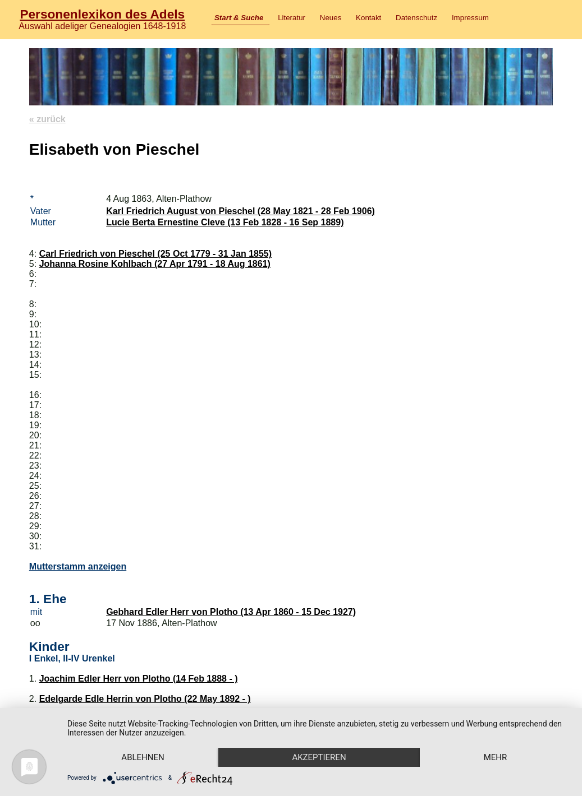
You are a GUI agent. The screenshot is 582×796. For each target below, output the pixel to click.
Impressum (470, 17)
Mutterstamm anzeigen (77, 566)
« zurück (47, 119)
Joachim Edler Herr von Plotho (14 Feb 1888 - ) (138, 678)
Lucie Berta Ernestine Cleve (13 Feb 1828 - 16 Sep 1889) (224, 222)
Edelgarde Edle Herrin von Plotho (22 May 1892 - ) (145, 699)
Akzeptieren (319, 757)
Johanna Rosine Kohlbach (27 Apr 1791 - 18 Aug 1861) (155, 264)
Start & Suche (238, 17)
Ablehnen (142, 757)
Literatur (291, 17)
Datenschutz (416, 17)
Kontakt (368, 17)
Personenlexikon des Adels (102, 14)
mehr (495, 757)
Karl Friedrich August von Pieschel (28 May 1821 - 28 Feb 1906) (240, 211)
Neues (331, 17)
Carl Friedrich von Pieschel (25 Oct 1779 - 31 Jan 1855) (155, 253)
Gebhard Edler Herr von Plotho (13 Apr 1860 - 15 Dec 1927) (231, 612)
